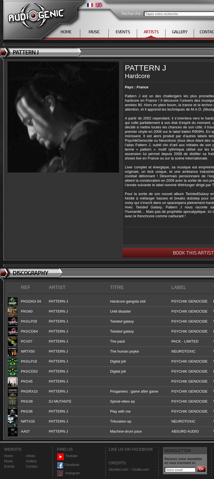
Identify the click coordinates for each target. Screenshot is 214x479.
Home (8, 456)
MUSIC (94, 31)
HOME (65, 31)
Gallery (31, 461)
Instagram (68, 473)
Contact (31, 466)
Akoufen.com (118, 469)
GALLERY (179, 31)
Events (9, 466)
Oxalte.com (140, 469)
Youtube (67, 456)
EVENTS (123, 31)
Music (8, 461)
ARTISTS (151, 31)
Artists (30, 456)
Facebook (68, 465)
